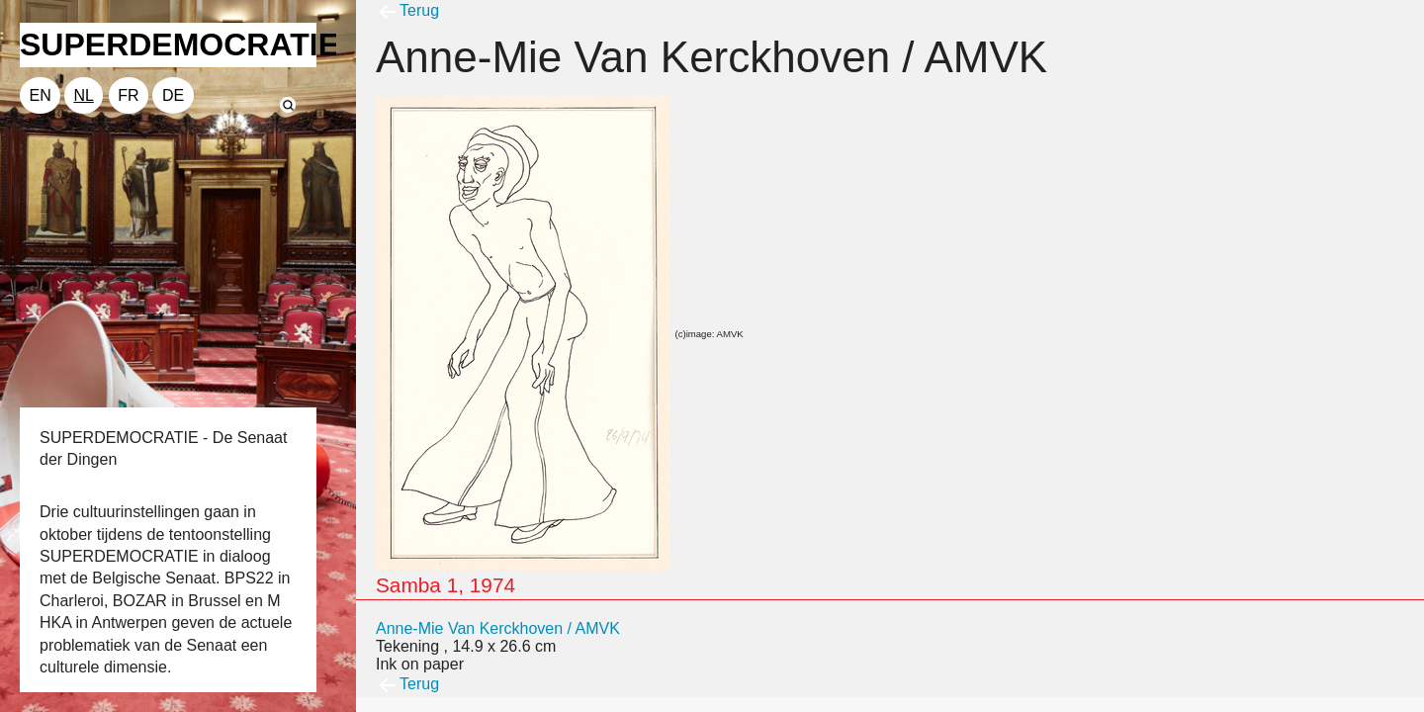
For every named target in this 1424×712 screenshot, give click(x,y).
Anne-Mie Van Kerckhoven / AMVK (498, 628)
